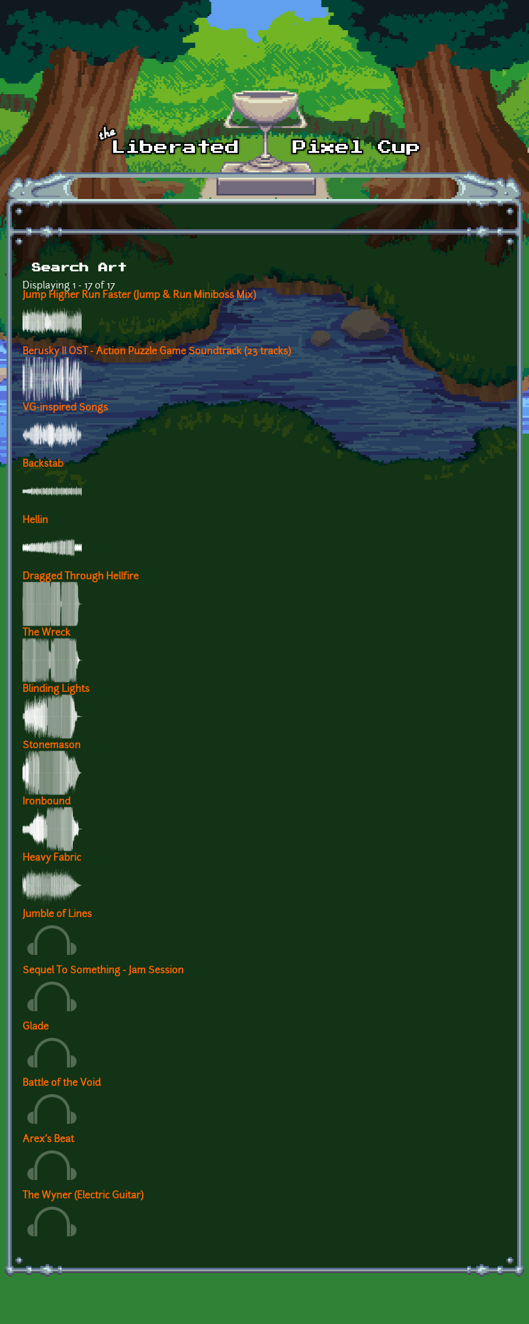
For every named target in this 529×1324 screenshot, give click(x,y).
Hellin (35, 520)
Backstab (43, 464)
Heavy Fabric (52, 858)
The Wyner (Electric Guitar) (83, 1196)
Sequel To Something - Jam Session (103, 971)
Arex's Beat (48, 1140)
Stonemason (52, 746)
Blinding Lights (56, 689)
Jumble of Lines (57, 914)
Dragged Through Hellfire (81, 577)
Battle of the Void (62, 1083)
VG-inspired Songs (65, 408)
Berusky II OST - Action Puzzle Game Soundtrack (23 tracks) (157, 352)
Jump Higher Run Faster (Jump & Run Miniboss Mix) (139, 295)
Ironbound (46, 802)
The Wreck (46, 633)
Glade (36, 1027)
